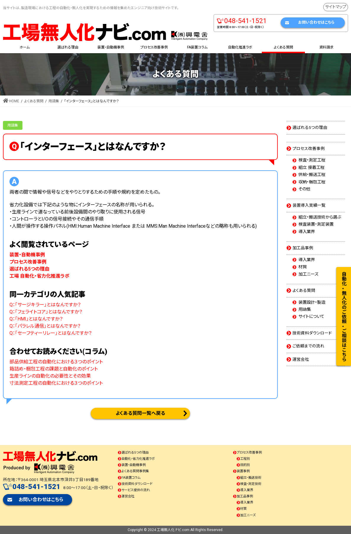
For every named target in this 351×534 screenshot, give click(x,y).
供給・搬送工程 (311, 175)
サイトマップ (335, 6)
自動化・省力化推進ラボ (138, 458)
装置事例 (243, 471)
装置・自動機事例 (133, 465)
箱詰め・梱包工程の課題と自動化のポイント (53, 369)
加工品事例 (302, 247)
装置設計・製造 (311, 302)
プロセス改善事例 (308, 148)
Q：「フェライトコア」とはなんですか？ (45, 312)
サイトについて (311, 317)
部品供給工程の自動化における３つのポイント (56, 362)
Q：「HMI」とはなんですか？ (36, 319)
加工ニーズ (308, 274)
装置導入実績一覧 (309, 205)
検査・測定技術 (250, 484)
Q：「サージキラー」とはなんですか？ (45, 305)
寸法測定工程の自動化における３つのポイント (56, 383)
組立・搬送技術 (250, 477)
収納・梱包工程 (311, 182)
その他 (304, 189)
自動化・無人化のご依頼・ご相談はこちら (344, 316)
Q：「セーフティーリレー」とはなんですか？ (50, 333)
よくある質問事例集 (135, 471)
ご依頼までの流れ (308, 346)
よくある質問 (303, 290)
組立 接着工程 (311, 168)
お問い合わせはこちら (316, 22)
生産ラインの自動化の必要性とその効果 (50, 376)
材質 (302, 267)
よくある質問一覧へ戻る (140, 413)
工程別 (245, 458)
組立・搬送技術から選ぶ (319, 217)
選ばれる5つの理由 (309, 127)
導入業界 (306, 232)
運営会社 (300, 359)
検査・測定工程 (311, 160)
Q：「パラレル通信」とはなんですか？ (44, 326)
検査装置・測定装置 (316, 224)
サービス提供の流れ (135, 490)
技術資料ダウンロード (312, 333)
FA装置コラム (130, 477)
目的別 (245, 465)
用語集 (12, 125)
